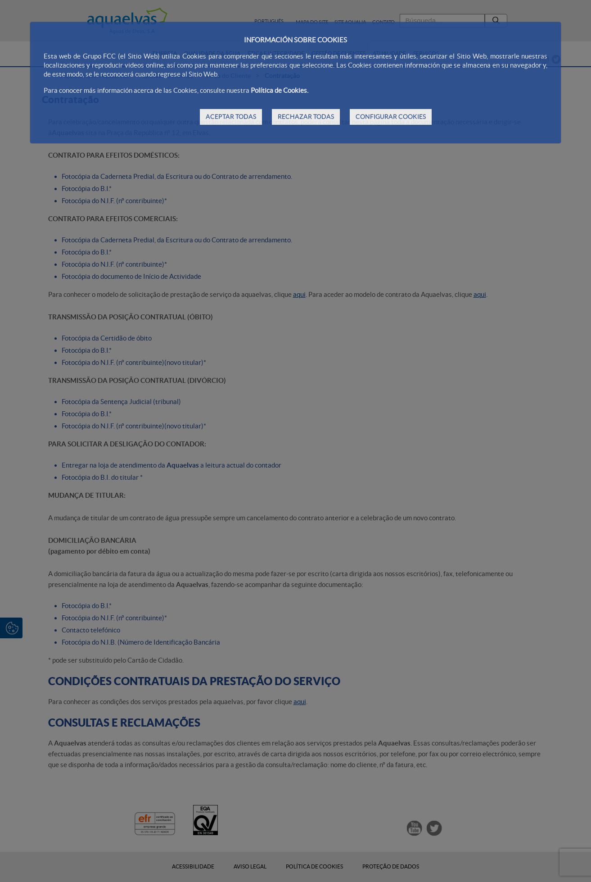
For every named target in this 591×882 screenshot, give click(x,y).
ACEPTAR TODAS (231, 116)
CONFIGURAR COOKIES (391, 116)
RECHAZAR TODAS (306, 116)
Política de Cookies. (279, 90)
